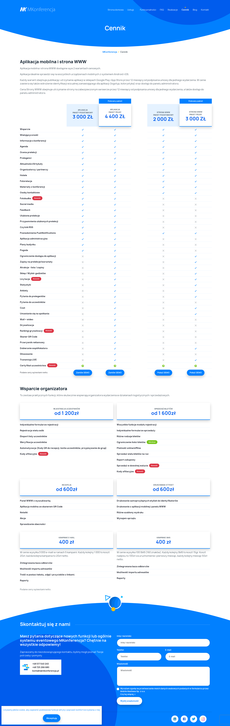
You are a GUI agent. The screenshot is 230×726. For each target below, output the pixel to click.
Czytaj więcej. (127, 694)
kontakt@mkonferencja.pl (45, 670)
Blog (195, 9)
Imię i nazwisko (124, 636)
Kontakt (205, 9)
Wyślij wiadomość (129, 701)
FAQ (162, 9)
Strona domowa (116, 9)
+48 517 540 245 (40, 663)
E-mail (168, 650)
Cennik (185, 9)
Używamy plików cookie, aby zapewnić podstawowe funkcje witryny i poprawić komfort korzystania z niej (51, 710)
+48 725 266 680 (40, 667)
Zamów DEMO (82, 372)
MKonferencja (110, 51)
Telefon (120, 650)
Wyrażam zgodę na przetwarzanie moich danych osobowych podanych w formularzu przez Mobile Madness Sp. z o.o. (165, 691)
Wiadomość (122, 663)
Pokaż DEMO (163, 372)
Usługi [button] (130, 9)
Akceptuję (51, 718)
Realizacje (173, 9)
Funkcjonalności (148, 9)
